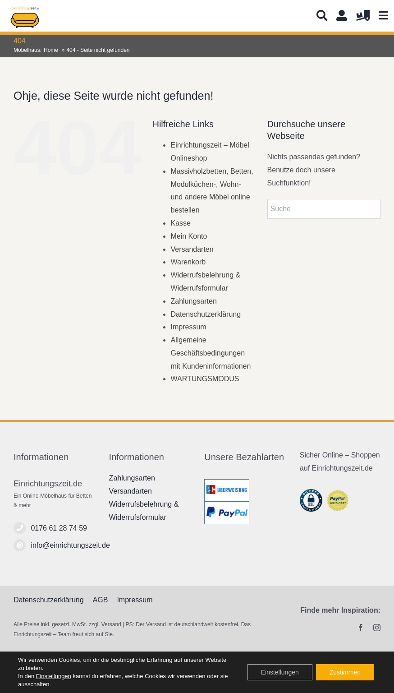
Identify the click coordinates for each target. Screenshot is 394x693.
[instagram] (376, 627)
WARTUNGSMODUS (204, 379)
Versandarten (191, 249)
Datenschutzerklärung (205, 314)
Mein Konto (188, 236)
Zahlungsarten (193, 301)
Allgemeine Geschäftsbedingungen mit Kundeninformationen (210, 353)
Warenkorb (188, 262)
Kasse (180, 223)
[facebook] (360, 627)
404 (20, 41)
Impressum (188, 327)
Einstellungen (53, 676)
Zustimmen (345, 672)
